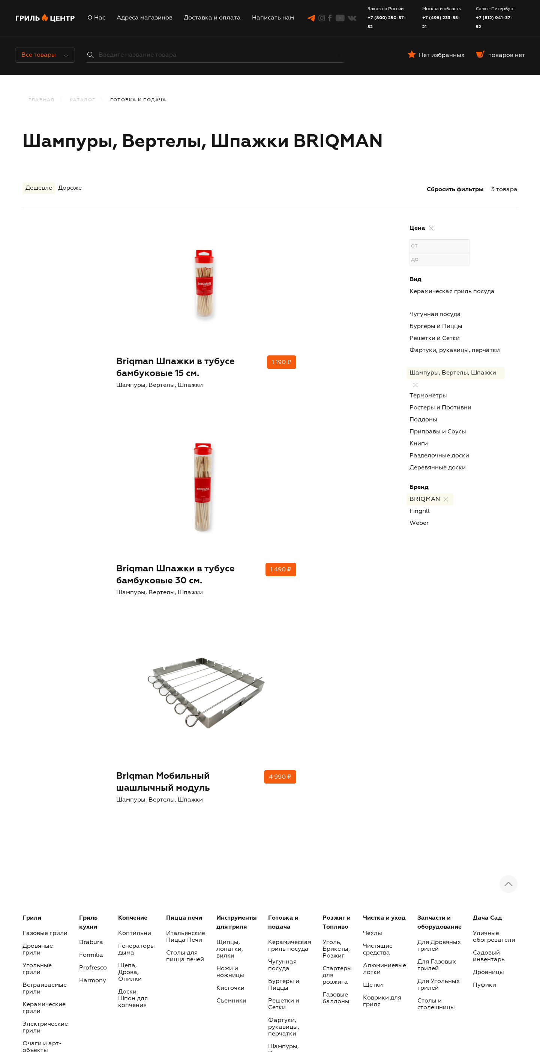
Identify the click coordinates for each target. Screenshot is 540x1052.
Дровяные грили (37, 628)
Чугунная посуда (435, 315)
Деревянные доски (438, 468)
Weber (419, 523)
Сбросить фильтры (455, 190)
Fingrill (420, 511)
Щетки (373, 664)
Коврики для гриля (382, 680)
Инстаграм (219, 940)
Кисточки (230, 667)
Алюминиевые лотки (384, 648)
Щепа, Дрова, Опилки (130, 651)
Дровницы (488, 652)
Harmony (92, 660)
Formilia (91, 634)
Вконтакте (395, 940)
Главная (41, 100)
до (439, 259)
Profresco (93, 647)
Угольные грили (37, 648)
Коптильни (134, 613)
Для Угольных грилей (438, 664)
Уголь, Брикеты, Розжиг (336, 628)
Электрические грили (45, 706)
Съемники (231, 680)
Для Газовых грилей (436, 644)
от (439, 246)
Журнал (271, 998)
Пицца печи (184, 597)
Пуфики (484, 664)
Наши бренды (420, 1007)
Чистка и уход (384, 597)
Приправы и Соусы (438, 432)
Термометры (428, 396)
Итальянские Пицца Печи (185, 616)
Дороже (70, 190)
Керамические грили (44, 687)
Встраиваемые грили (44, 667)
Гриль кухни (88, 601)
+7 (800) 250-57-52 (387, 22)
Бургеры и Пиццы (436, 327)
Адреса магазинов (144, 18)
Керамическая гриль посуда (452, 292)
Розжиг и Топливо (336, 601)
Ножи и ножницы (230, 651)
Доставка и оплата (212, 18)
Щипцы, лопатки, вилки (229, 628)
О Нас (96, 18)
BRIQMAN (425, 499)
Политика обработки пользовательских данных (368, 998)
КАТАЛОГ (82, 100)
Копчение (132, 597)
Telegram (160, 940)
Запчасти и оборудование (439, 601)
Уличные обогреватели (494, 616)
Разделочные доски (439, 456)
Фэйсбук (276, 940)
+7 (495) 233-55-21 (441, 22)
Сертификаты (42, 742)
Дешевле (39, 190)
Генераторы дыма (136, 628)
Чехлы (372, 613)
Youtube (333, 940)
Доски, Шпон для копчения (133, 678)
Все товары (44, 55)
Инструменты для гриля (236, 601)
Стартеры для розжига (337, 654)
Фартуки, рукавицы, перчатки (455, 351)
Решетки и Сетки (435, 339)
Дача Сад (487, 597)
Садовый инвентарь (489, 635)
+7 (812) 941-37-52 (494, 22)
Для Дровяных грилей (439, 625)
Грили (31, 597)
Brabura (91, 622)
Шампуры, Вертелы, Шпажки (453, 373)
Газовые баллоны (336, 677)
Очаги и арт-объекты (42, 726)
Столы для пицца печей (185, 635)
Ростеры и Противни (440, 408)
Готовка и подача (283, 601)
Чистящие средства (378, 628)
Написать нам (273, 18)
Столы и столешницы (436, 683)
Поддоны (423, 420)
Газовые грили (45, 613)
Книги (419, 444)
